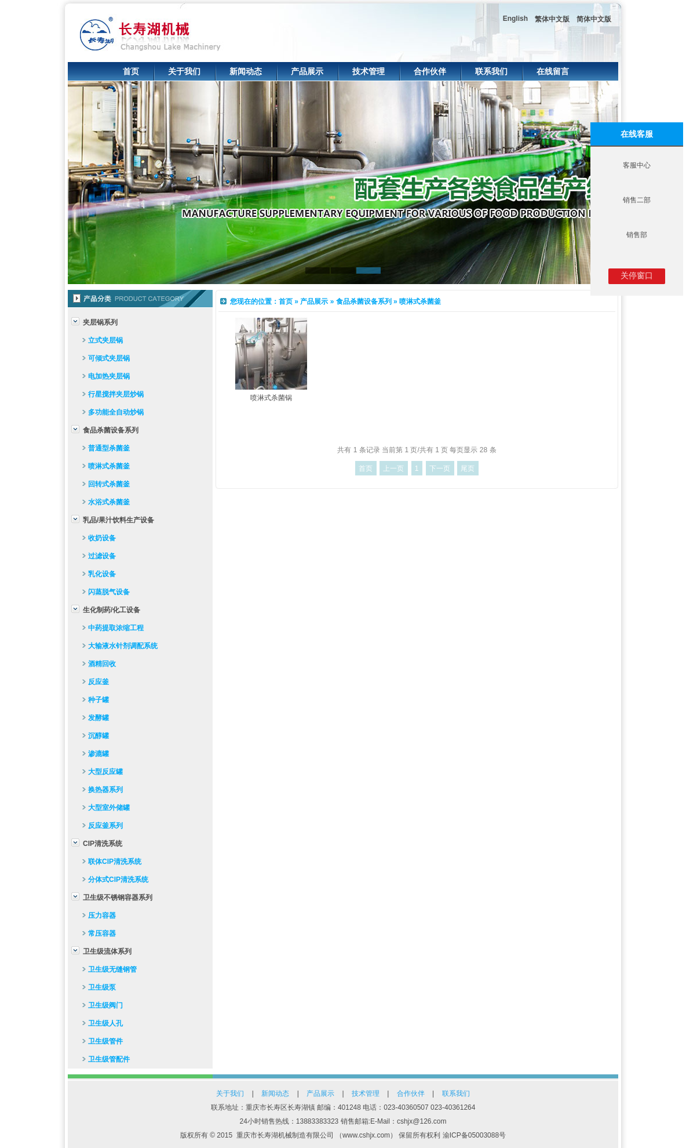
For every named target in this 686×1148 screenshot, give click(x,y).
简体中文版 (593, 19)
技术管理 (368, 71)
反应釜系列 (105, 826)
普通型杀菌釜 (109, 448)
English (515, 18)
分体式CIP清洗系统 (118, 879)
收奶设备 (102, 538)
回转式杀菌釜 (109, 484)
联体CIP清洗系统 (114, 862)
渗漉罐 (98, 754)
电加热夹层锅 (109, 376)
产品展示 (307, 71)
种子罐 (98, 700)
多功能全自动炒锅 (116, 412)
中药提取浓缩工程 (116, 628)
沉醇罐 (98, 736)
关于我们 (184, 71)
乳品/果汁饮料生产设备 (118, 520)
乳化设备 (102, 574)
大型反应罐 (105, 772)
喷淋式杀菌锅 (271, 398)
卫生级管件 (105, 1041)
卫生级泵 (102, 987)
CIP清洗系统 (102, 844)
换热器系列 (105, 790)
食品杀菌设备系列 (110, 430)
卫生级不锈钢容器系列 (117, 897)
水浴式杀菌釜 (109, 502)
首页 (131, 71)
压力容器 (102, 915)
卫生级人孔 (105, 1023)
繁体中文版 (552, 19)
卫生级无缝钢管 (112, 969)
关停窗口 (637, 275)
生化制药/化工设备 (111, 610)
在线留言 (553, 71)
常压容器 (102, 933)
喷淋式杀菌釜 (109, 466)
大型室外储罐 (109, 808)
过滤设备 (102, 556)
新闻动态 (245, 71)
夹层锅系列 (100, 322)
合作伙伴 (430, 71)
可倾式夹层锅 (109, 358)
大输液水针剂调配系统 (123, 646)
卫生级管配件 (109, 1059)
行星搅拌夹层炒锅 (116, 394)
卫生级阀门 (105, 1005)
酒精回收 (102, 664)
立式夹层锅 (105, 340)
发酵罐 (98, 718)
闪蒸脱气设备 (109, 592)
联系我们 (491, 71)
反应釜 (98, 682)
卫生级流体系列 (107, 951)
